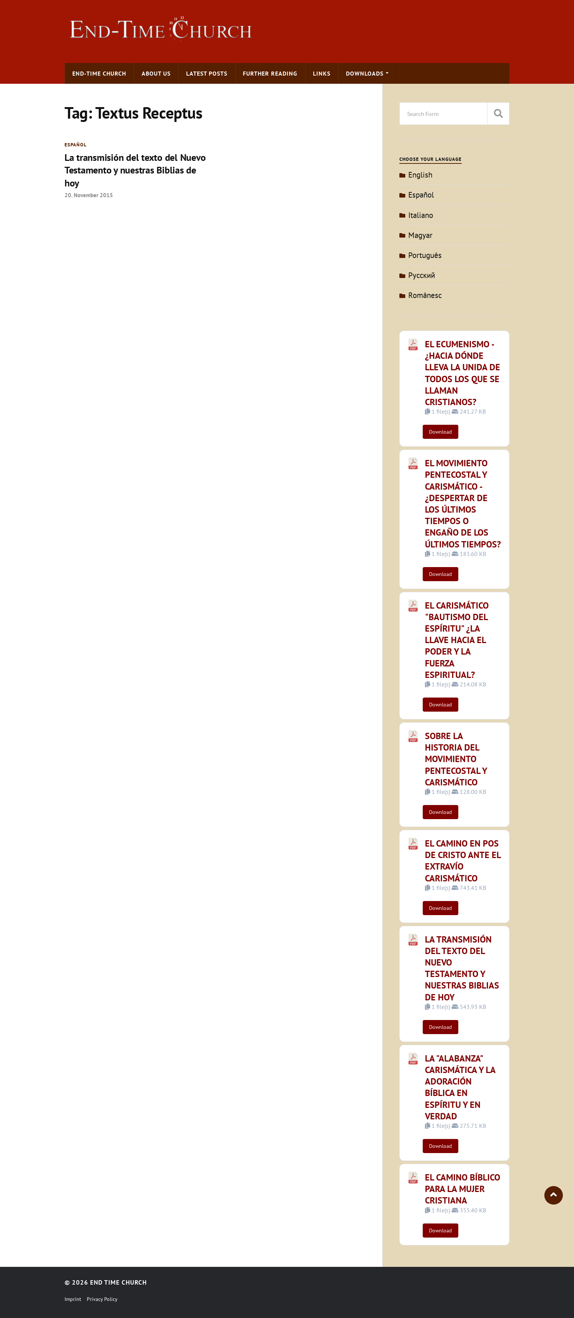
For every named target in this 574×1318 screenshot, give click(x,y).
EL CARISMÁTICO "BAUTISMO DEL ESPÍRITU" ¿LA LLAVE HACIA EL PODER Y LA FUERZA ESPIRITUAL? (457, 640)
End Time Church (118, 1282)
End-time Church (99, 73)
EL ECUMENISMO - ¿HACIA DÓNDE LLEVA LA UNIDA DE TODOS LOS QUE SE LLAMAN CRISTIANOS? (462, 373)
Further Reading (270, 73)
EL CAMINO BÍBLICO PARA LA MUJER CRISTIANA (462, 1189)
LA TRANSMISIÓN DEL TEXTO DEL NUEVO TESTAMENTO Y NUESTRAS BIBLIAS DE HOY (462, 968)
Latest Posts (206, 73)
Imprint (73, 1299)
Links (321, 73)
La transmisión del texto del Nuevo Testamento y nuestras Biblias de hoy (135, 170)
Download (440, 431)
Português (425, 255)
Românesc (425, 295)
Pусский (421, 275)
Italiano (420, 215)
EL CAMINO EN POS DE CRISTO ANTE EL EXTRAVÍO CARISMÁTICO (463, 861)
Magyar (420, 235)
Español (76, 145)
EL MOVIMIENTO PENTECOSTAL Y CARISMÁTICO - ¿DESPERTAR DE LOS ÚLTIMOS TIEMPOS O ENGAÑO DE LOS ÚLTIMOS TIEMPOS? (463, 503)
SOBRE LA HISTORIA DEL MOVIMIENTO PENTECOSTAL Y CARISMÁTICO (456, 759)
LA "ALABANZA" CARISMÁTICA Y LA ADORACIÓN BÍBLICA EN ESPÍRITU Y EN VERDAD (460, 1087)
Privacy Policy (102, 1299)
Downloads (364, 73)
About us (156, 73)
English (420, 175)
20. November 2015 (89, 195)
